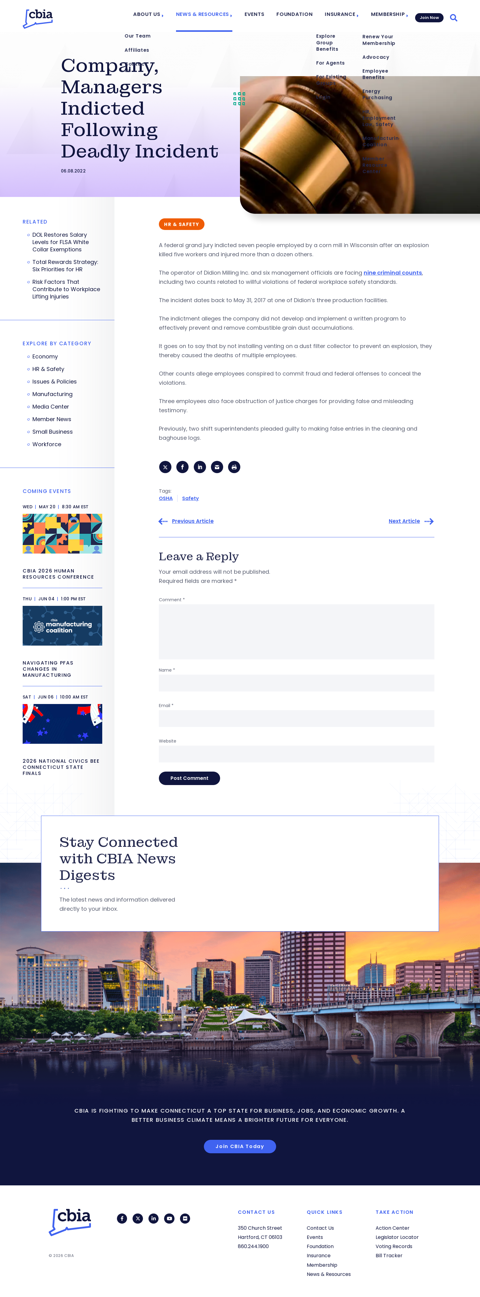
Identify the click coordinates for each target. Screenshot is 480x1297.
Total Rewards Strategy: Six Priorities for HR (65, 265)
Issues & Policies (54, 381)
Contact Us (320, 1228)
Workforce (46, 444)
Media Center (50, 406)
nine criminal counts (393, 272)
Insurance (339, 16)
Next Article (404, 522)
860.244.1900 (253, 1246)
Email (166, 706)
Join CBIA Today (240, 1147)
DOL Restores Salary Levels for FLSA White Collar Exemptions (60, 242)
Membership (384, 16)
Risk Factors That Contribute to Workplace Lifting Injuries (66, 289)
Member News (51, 419)
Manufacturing (52, 394)
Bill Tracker (389, 1255)
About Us (161, 16)
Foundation (298, 16)
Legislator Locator (397, 1237)
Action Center (393, 1228)
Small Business (52, 431)
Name (167, 671)
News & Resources (212, 16)
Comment (172, 601)
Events (261, 16)
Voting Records (394, 1246)
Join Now (428, 16)
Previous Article (193, 522)
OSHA (166, 498)
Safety (190, 498)
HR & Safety (48, 369)
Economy (45, 356)
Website (167, 742)
